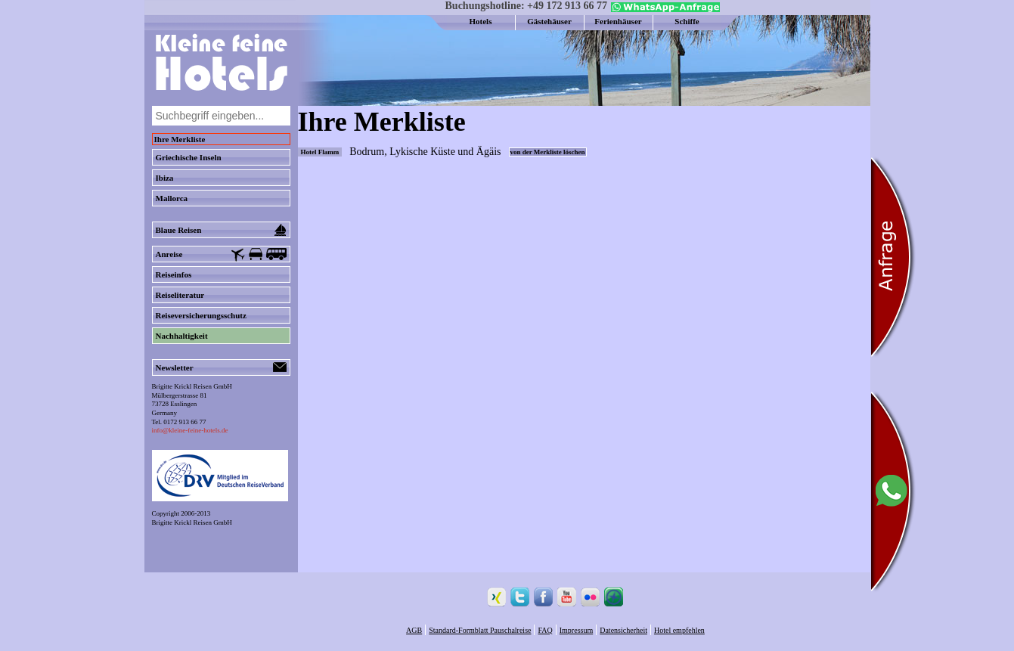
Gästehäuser (549, 21)
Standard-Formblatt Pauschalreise (480, 630)
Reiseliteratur (180, 294)
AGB (414, 630)
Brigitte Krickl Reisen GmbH (192, 522)
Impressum (576, 630)
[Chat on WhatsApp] (663, 9)
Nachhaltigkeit (182, 335)
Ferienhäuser (617, 21)
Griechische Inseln (189, 157)
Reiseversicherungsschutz (201, 315)
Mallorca (172, 198)
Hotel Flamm (320, 152)
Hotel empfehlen (679, 630)
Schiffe (686, 21)
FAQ (545, 630)
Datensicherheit (623, 630)
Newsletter (221, 367)
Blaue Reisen (221, 230)
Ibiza (165, 177)
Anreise (221, 255)
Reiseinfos (174, 274)
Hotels (481, 21)
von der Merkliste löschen (547, 152)
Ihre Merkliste (180, 139)
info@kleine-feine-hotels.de (190, 430)
